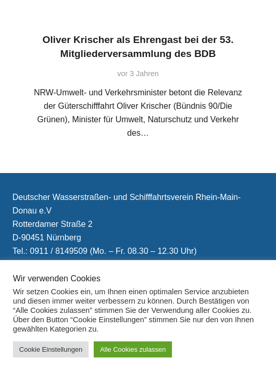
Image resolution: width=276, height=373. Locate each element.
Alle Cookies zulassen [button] (133, 349)
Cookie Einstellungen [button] (50, 349)
